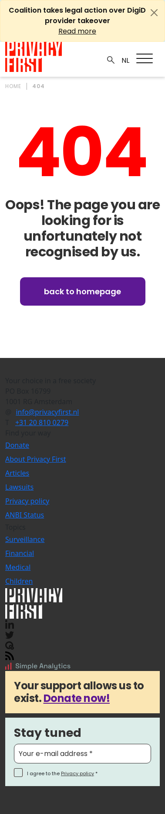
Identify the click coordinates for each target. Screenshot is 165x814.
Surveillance (24, 539)
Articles (17, 473)
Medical (17, 567)
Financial (19, 553)
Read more (77, 31)
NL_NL (124, 60)
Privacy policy (27, 501)
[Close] (154, 12)
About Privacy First (35, 459)
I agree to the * (62, 773)
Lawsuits (19, 487)
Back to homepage (82, 291)
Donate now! (77, 698)
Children (19, 581)
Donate (17, 445)
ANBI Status (24, 515)
